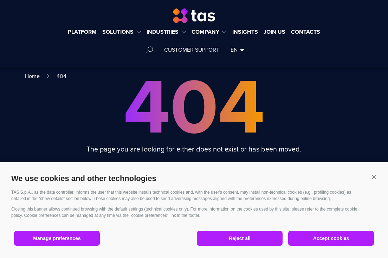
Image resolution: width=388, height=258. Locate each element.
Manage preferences (56, 238)
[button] (374, 177)
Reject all (239, 238)
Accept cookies (331, 238)
